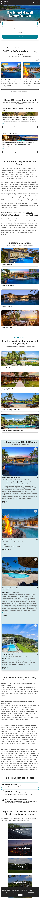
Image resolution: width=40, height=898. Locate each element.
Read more (5, 123)
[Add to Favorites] (19, 64)
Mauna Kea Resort (30, 215)
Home (2, 48)
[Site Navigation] (37, 2)
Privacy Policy (31, 892)
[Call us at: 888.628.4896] (33, 2)
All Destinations (9, 48)
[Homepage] (4, 2)
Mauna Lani (14, 215)
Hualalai (29, 213)
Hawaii (17, 48)
